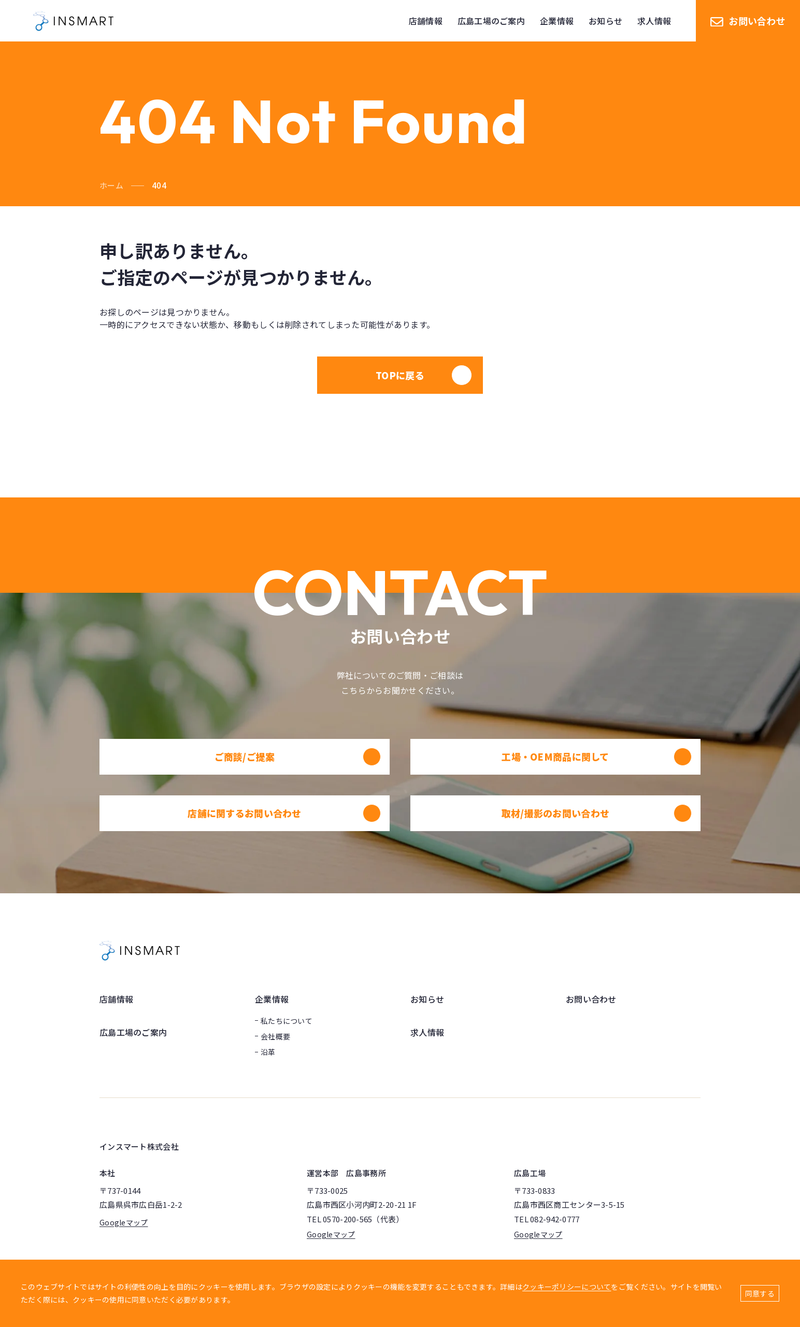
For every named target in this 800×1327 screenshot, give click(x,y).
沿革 (268, 1052)
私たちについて (286, 1021)
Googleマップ (123, 1222)
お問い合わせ (747, 20)
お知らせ (427, 999)
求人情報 (427, 1032)
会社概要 (275, 1036)
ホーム (111, 185)
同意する (760, 1293)
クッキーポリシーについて (566, 1286)
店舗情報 (116, 999)
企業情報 (272, 999)
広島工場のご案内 (133, 1032)
